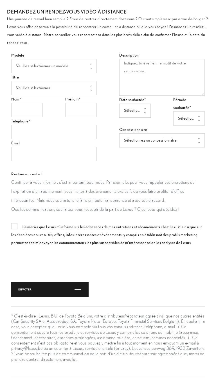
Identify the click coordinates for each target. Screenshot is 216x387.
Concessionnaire (133, 129)
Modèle (17, 55)
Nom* (16, 99)
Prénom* (72, 99)
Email (16, 143)
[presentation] (54, 262)
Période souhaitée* (182, 103)
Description (129, 55)
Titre (15, 77)
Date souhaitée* (132, 99)
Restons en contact (26, 173)
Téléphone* (20, 121)
